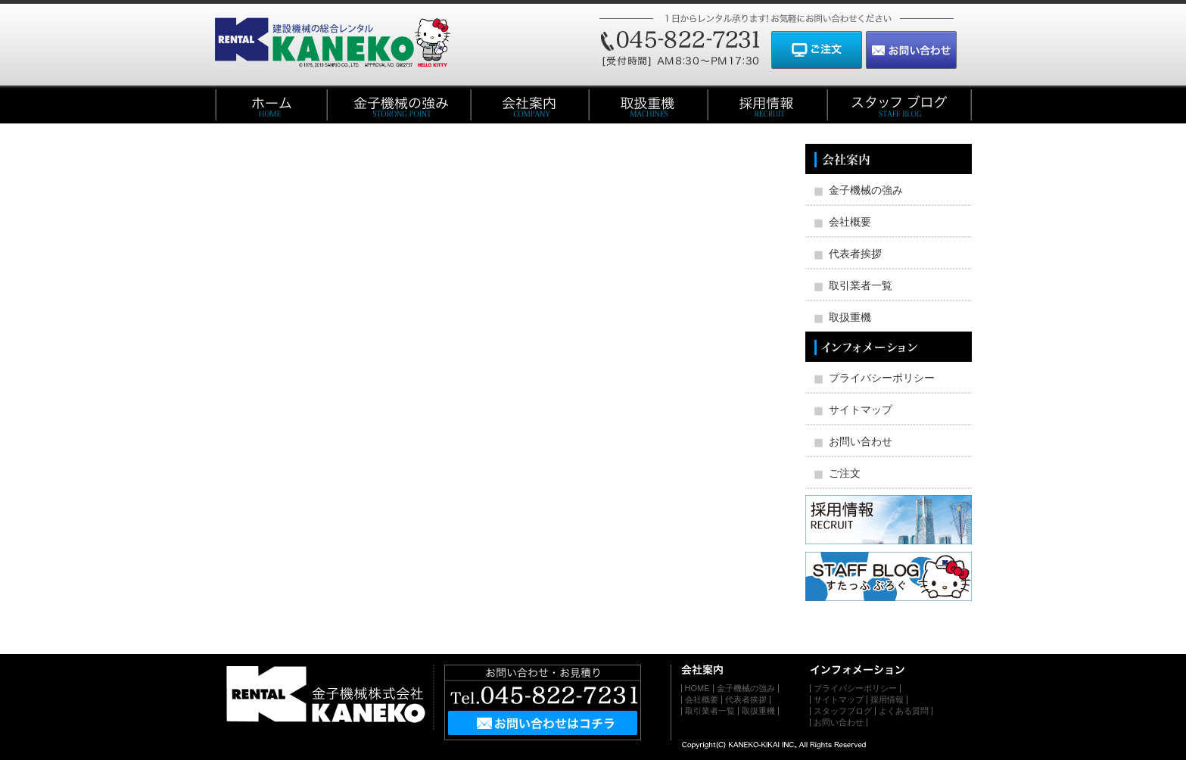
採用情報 (887, 699)
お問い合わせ (860, 441)
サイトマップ (860, 409)
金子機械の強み (866, 190)
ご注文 (845, 473)
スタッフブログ (843, 710)
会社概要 (850, 222)
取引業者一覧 (860, 285)
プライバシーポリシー (882, 378)
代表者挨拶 (855, 254)
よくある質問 (904, 710)
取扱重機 (850, 317)
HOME (697, 688)
